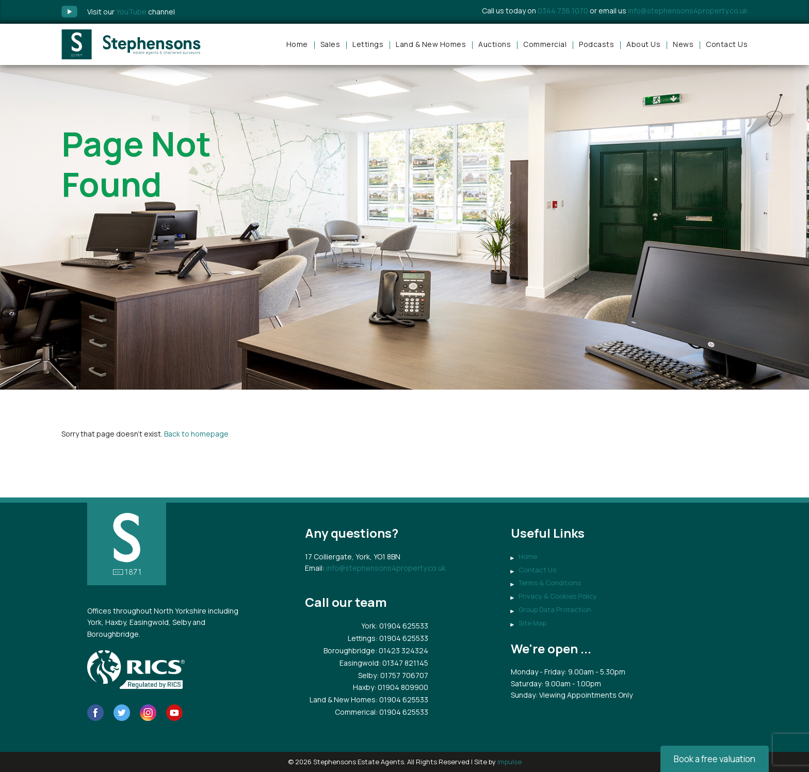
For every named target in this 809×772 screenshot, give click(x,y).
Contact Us (727, 44)
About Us (643, 44)
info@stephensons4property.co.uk (688, 10)
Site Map (532, 623)
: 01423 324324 (401, 650)
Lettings (367, 44)
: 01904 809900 (401, 687)
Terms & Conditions (550, 582)
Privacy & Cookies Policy (558, 596)
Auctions (494, 44)
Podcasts (596, 44)
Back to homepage (196, 434)
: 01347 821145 (403, 663)
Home (297, 44)
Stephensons (131, 44)
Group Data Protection (555, 609)
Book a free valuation (714, 759)
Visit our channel (131, 12)
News (683, 44)
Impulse (509, 761)
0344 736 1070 (563, 10)
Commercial (545, 44)
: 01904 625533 (402, 626)
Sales (330, 44)
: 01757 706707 (402, 675)
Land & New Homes (431, 44)
